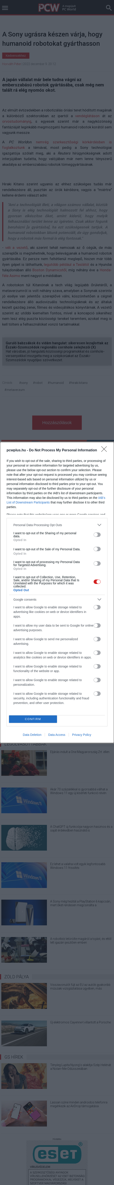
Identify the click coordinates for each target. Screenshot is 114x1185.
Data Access (56, 735)
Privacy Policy (81, 735)
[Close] (105, 450)
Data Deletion (32, 735)
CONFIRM (33, 719)
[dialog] (57, 592)
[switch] (97, 534)
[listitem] (57, 525)
